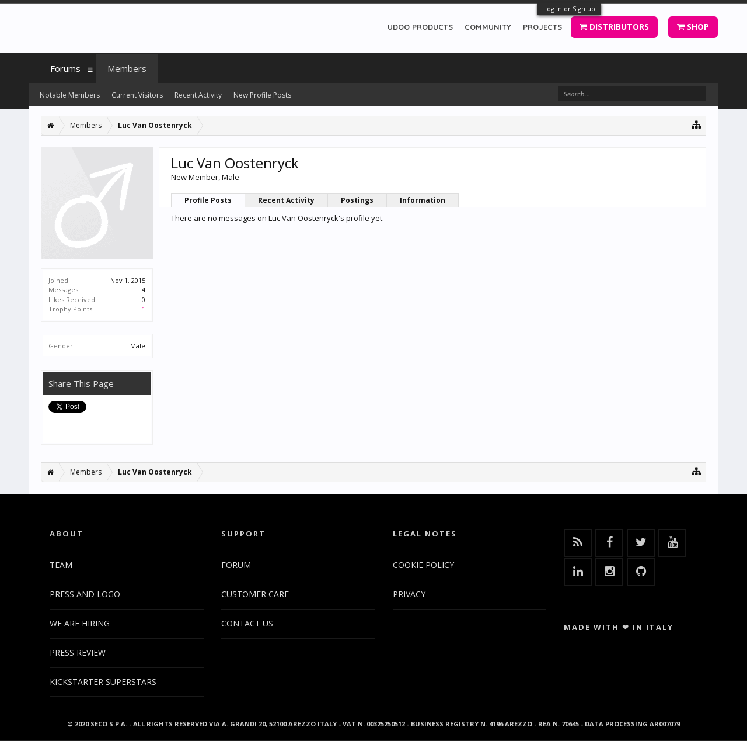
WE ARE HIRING (80, 623)
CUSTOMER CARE (255, 594)
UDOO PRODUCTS (420, 27)
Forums (65, 68)
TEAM (61, 564)
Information (422, 200)
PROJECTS (542, 27)
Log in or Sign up (569, 8)
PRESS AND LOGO (85, 594)
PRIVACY (409, 594)
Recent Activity (286, 200)
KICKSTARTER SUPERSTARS (103, 681)
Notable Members (70, 95)
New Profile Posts (262, 95)
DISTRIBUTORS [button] (614, 26)
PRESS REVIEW (78, 652)
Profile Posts (208, 200)
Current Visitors (137, 95)
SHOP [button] (693, 26)
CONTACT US (247, 623)
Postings (357, 200)
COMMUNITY (488, 27)
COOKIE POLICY (423, 564)
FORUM (236, 564)
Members (126, 68)
